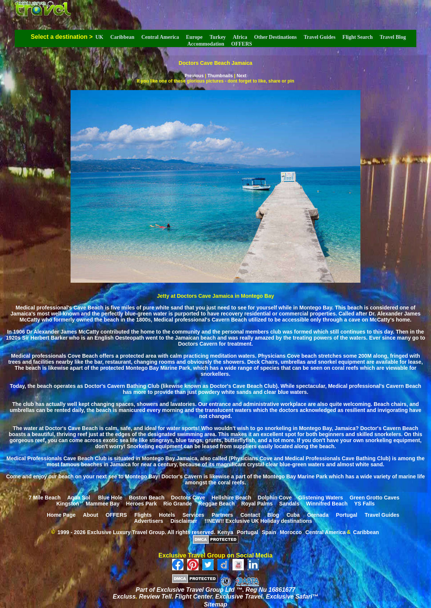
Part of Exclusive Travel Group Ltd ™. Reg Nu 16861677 (216, 590)
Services (194, 515)
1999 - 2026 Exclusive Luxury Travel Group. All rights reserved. (136, 532)
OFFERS (241, 44)
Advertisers (148, 521)
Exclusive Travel (238, 596)
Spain (269, 532)
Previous (194, 75)
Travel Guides (320, 37)
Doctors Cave (188, 497)
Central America (160, 37)
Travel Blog (393, 37)
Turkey (217, 37)
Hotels (167, 515)
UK (99, 37)
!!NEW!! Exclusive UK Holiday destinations (258, 521)
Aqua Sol (79, 497)
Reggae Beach (217, 503)
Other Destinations (275, 37)
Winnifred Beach (327, 503)
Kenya (225, 532)
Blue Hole (110, 497)
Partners (222, 515)
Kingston (67, 503)
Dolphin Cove (275, 497)
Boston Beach (147, 497)
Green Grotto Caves (374, 497)
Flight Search (357, 37)
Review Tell (155, 596)
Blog (273, 515)
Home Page (61, 515)
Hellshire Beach (231, 497)
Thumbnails (220, 75)
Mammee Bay (103, 503)
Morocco (291, 532)
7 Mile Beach (45, 497)
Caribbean (122, 37)
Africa (240, 37)
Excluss (124, 596)
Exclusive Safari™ (292, 596)
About (90, 515)
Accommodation (205, 44)
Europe (194, 37)
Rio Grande (177, 503)
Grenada (318, 515)
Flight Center (193, 596)
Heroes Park (141, 503)
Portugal (346, 515)
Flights (143, 515)
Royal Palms (256, 503)
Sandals (289, 503)
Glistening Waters (320, 497)
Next (241, 75)
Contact (250, 515)
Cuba (293, 515)
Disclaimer (184, 521)
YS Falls (364, 503)
